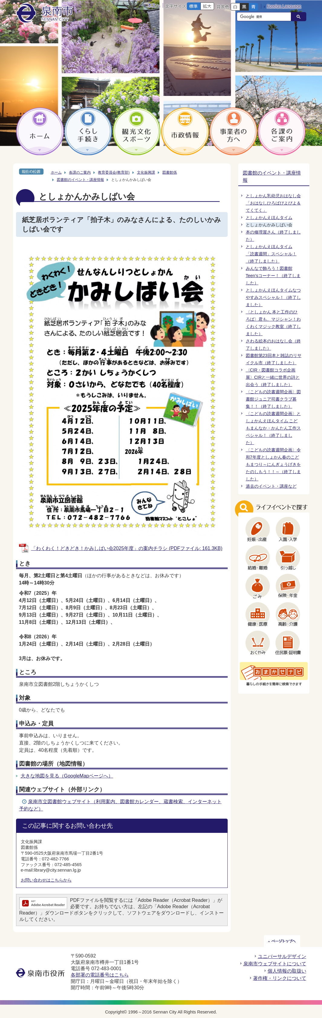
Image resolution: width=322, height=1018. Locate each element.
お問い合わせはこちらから (46, 880)
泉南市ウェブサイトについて (274, 963)
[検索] (265, 16)
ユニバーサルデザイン (282, 956)
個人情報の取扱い (287, 971)
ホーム (56, 172)
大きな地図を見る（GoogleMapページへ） (67, 775)
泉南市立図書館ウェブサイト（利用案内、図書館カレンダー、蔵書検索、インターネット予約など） (120, 805)
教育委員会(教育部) (113, 172)
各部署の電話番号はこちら (100, 974)
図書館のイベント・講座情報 (80, 180)
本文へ (154, 5)
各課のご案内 (80, 172)
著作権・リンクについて (279, 978)
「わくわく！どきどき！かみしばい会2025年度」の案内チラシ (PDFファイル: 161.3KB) (127, 548)
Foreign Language (284, 6)
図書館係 (169, 172)
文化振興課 (146, 172)
